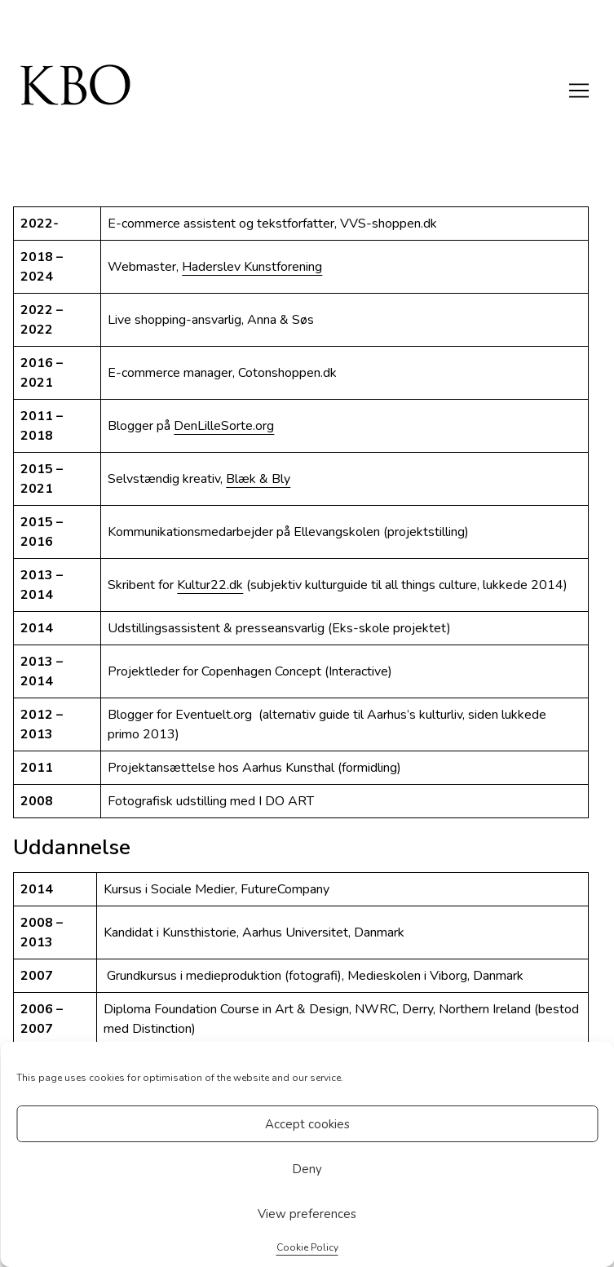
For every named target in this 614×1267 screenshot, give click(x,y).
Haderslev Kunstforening (252, 267)
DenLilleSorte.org (224, 426)
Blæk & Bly (258, 479)
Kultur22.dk (210, 585)
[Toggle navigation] (579, 90)
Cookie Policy (307, 1247)
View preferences (307, 1214)
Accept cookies (307, 1124)
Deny (307, 1169)
